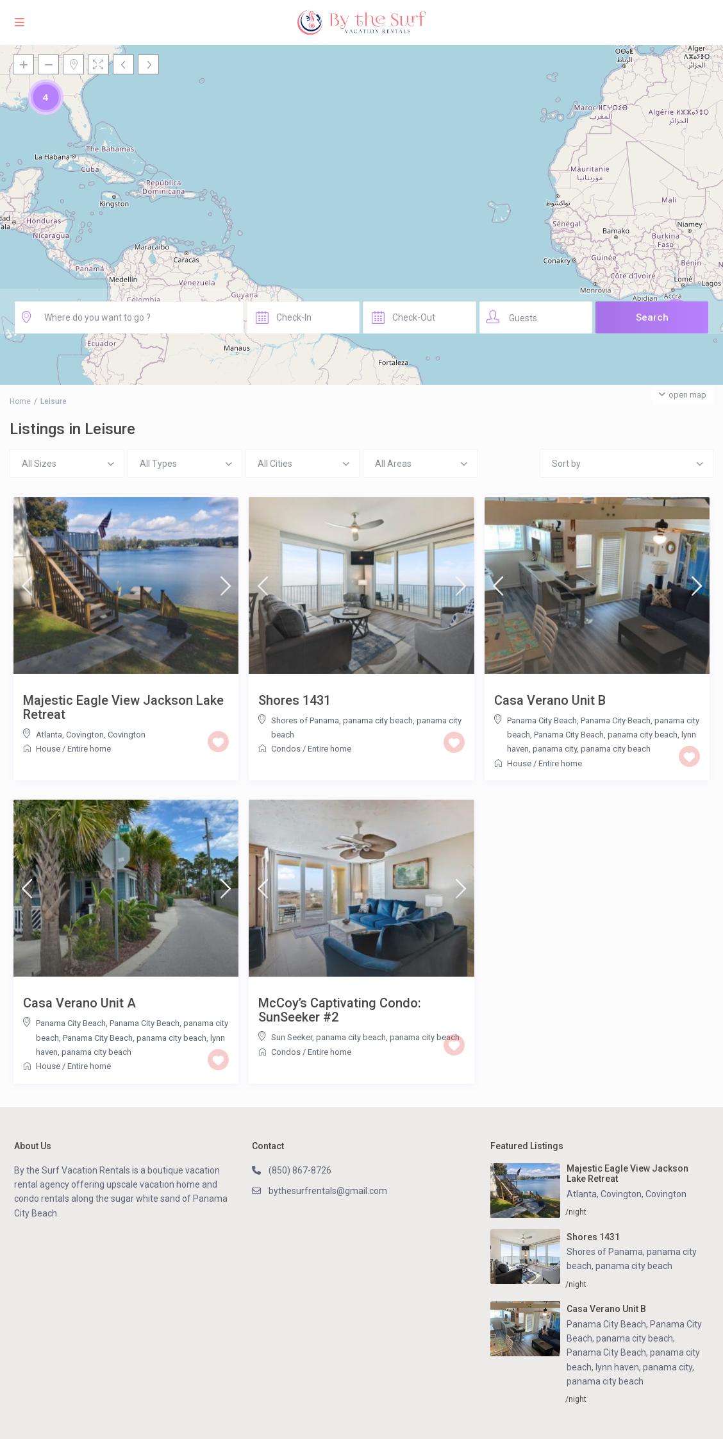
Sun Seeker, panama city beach (328, 1037)
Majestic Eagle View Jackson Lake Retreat (123, 707)
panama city (555, 748)
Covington (126, 734)
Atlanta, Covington (70, 734)
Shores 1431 (294, 700)
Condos (286, 748)
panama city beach (616, 748)
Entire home (89, 748)
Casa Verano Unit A (79, 1003)
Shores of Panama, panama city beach (342, 720)
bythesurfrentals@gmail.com (328, 1191)
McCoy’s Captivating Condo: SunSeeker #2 (339, 1010)
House (48, 748)
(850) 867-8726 (300, 1170)
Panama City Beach (542, 720)
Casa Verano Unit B (550, 700)
